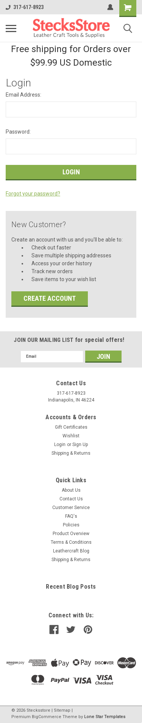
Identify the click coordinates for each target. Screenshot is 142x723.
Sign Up (80, 444)
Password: (18, 132)
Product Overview (71, 533)
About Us (71, 490)
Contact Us (71, 498)
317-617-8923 (25, 7)
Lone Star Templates (104, 716)
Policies (71, 525)
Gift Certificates (71, 427)
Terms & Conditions (71, 542)
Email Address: (23, 95)
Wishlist (71, 435)
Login (60, 444)
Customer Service (71, 507)
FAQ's (71, 516)
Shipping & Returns (71, 453)
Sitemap (62, 710)
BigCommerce (46, 716)
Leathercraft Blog (71, 551)
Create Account (49, 298)
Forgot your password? (33, 194)
